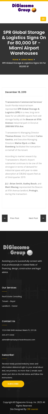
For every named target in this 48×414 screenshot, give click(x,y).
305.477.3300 (8, 335)
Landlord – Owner (10, 306)
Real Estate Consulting (12, 296)
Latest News (27, 59)
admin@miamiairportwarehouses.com (18, 339)
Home (15, 59)
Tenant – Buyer (8, 301)
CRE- (32, 409)
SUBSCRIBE (13, 383)
